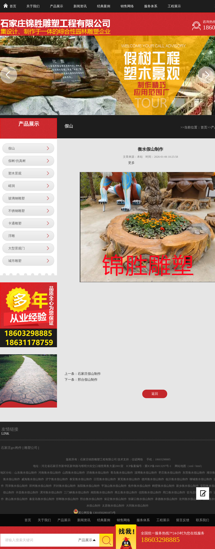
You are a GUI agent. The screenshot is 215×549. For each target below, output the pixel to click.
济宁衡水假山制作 (56, 479)
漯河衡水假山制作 (51, 492)
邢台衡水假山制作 (91, 499)
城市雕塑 (14, 261)
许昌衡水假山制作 (27, 492)
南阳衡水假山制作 (102, 492)
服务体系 (150, 6)
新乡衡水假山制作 (187, 485)
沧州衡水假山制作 (190, 499)
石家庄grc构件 (11, 448)
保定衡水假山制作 (115, 499)
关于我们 (33, 6)
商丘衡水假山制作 (126, 492)
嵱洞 (11, 186)
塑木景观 (14, 173)
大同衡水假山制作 (137, 505)
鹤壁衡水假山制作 (163, 485)
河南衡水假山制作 (49, 472)
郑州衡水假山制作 (40, 485)
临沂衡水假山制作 (177, 479)
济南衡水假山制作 (97, 472)
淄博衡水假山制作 (145, 472)
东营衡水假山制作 (194, 472)
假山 (11, 148)
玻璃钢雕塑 (16, 198)
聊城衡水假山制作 (201, 479)
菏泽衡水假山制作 (16, 485)
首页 (13, 6)
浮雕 (11, 236)
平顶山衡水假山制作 (114, 485)
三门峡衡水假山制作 (76, 492)
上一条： (71, 374)
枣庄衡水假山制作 (169, 472)
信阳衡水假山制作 (150, 492)
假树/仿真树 (17, 161)
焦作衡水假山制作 (139, 485)
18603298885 (160, 539)
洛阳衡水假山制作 (88, 485)
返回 (154, 394)
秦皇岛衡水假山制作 (42, 499)
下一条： (71, 379)
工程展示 (174, 6)
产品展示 (56, 6)
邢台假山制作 (87, 379)
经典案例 (103, 6)
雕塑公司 (30, 448)
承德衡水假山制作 (166, 499)
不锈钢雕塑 (16, 211)
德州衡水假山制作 (153, 479)
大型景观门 (16, 248)
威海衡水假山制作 (32, 479)
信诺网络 (137, 459)
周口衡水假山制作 (174, 492)
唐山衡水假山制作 (16, 499)
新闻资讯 (80, 6)
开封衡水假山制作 (64, 485)
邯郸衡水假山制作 (67, 499)
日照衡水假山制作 (104, 479)
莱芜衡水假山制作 (129, 479)
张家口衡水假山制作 (141, 499)
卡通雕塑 (14, 223)
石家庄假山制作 (89, 374)
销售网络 (127, 6)
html (198, 466)
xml (191, 466)
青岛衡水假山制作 (121, 472)
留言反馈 (182, 520)
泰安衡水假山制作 (80, 479)
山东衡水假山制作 (25, 472)
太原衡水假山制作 (113, 505)
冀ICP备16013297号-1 (158, 466)
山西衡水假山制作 (73, 472)
